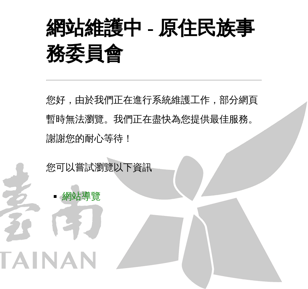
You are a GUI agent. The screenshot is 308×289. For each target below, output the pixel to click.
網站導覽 (81, 196)
